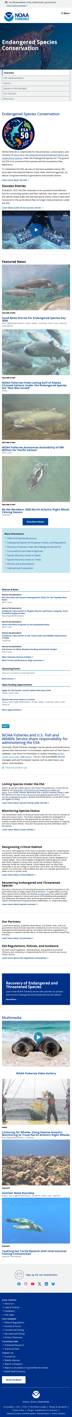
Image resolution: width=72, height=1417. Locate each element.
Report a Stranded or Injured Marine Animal (26, 1367)
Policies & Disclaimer (58, 1407)
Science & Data (12, 1348)
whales (60, 753)
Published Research (14, 1345)
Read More (11, 999)
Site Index (9, 1314)
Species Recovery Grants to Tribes (24, 559)
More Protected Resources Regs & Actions (22, 660)
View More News (35, 521)
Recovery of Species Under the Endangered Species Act (34, 546)
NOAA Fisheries (9, 1300)
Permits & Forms (13, 1326)
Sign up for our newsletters (41, 1274)
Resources (8, 98)
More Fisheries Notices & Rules (16, 657)
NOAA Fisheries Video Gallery (36, 1073)
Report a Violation (14, 1363)
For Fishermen (9, 1319)
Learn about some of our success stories (22, 207)
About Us (9, 1303)
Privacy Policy (18, 1410)
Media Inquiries (12, 1360)
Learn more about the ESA (14, 180)
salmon (28, 756)
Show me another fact (14, 767)
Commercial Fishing (14, 1329)
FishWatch (10, 1311)
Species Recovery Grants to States (24, 555)
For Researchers (10, 1341)
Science (7, 83)
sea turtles (14, 756)
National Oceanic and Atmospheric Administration (28, 1413)
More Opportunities (11, 709)
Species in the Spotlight (15, 88)
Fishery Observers (14, 1337)
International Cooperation (20, 568)
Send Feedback (14, 1379)
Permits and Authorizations (20, 563)
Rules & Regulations (14, 1322)
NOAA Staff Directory (15, 1371)
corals (5, 756)
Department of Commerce (46, 1410)
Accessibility (8, 1407)
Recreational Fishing (15, 1333)
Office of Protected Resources (21, 538)
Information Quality (38, 1407)
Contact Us (7, 1353)
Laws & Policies (12, 1307)
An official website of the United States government (30, 4)
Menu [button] (65, 13)
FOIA (25, 1407)
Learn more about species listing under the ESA (24, 803)
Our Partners (9, 93)
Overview (9, 72)
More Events (8, 678)
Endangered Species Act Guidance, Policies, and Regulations (36, 542)
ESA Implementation (13, 78)
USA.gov (30, 1410)
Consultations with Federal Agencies (25, 551)
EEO (18, 1407)
